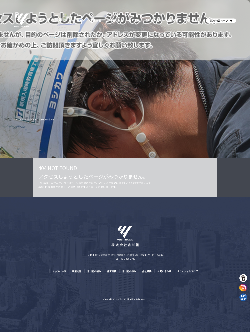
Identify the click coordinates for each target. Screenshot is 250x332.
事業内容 (96, 20)
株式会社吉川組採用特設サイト (220, 20)
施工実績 (134, 20)
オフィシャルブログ (187, 271)
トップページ (77, 20)
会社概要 (172, 20)
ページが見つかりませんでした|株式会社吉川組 (33, 119)
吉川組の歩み (152, 20)
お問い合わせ (192, 20)
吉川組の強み (115, 20)
